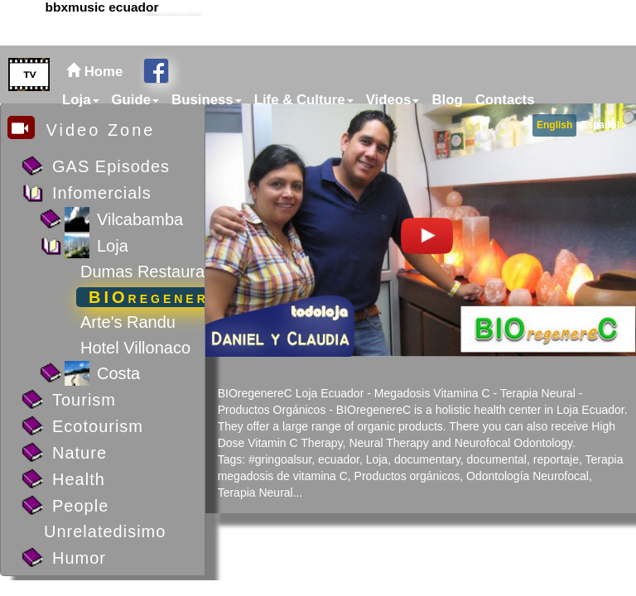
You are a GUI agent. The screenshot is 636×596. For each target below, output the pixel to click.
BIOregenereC (162, 297)
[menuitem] (79, 100)
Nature (79, 453)
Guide (136, 100)
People (80, 506)
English (554, 125)
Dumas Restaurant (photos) (182, 271)
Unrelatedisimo (105, 531)
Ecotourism (97, 426)
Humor (79, 558)
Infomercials (102, 193)
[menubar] (296, 100)
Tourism (84, 400)
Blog (446, 100)
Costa (118, 373)
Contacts (505, 100)
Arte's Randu (128, 322)
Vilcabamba (140, 219)
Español (600, 125)
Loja (80, 100)
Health (78, 479)
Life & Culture (304, 100)
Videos (393, 100)
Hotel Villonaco (135, 348)
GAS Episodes (111, 166)
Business (206, 100)
